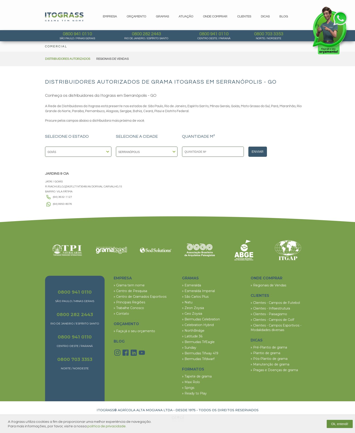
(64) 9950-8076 (62, 204)
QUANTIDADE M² (198, 137)
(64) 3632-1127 (62, 197)
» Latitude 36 (192, 336)
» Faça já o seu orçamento (134, 331)
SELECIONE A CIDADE (137, 137)
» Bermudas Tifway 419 (200, 353)
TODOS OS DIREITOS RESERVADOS (229, 410)
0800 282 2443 (146, 34)
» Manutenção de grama (270, 364)
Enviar (258, 151)
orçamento (136, 16)
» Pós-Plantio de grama (269, 359)
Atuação (186, 16)
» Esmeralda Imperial (198, 291)
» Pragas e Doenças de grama (274, 370)
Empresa (110, 16)
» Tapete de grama (197, 376)
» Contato (121, 314)
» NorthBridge (193, 331)
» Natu (187, 302)
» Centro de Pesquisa (130, 291)
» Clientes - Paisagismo (269, 314)
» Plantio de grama (265, 353)
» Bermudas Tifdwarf (198, 359)
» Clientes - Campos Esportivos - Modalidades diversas (276, 327)
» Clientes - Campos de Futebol (275, 303)
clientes (244, 16)
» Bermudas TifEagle (198, 342)
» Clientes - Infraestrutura (270, 308)
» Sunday (189, 348)
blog (283, 16)
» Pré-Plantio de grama (269, 347)
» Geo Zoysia (192, 314)
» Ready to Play (194, 393)
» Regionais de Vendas (268, 285)
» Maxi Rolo (191, 382)
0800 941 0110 (77, 34)
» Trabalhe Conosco (129, 308)
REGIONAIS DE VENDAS (112, 58)
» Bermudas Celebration (201, 319)
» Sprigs (188, 388)
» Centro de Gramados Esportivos (140, 297)
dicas (265, 16)
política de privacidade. (106, 426)
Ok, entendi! (339, 424)
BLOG (119, 341)
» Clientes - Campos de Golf (272, 320)
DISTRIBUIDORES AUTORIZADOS (67, 58)
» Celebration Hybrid (198, 325)
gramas (162, 16)
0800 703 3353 (268, 34)
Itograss (64, 16)
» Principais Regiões (129, 302)
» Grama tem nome (129, 285)
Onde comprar (215, 16)
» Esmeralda (191, 285)
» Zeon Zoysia (193, 308)
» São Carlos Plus (195, 297)
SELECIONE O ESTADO (67, 137)
